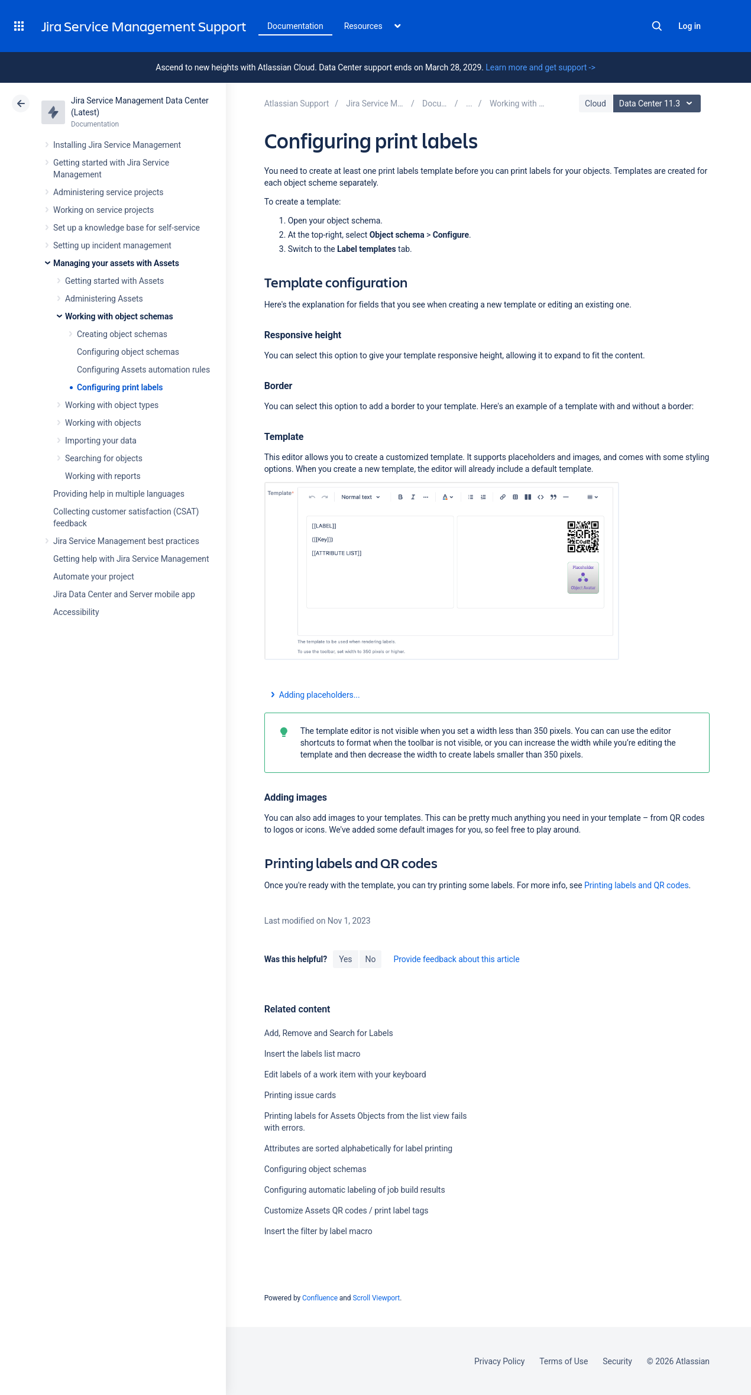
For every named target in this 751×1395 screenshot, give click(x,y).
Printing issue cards (300, 1095)
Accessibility (76, 612)
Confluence (320, 1298)
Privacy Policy (499, 1361)
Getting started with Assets (114, 281)
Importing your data (101, 440)
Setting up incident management (112, 245)
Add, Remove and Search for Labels (328, 1033)
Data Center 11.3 (658, 103)
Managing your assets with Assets (116, 263)
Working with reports (103, 476)
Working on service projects (103, 210)
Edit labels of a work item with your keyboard (345, 1074)
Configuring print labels (120, 387)
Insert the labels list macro (312, 1054)
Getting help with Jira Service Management (131, 559)
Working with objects (103, 423)
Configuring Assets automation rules (143, 369)
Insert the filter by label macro (318, 1231)
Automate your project (93, 576)
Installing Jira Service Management (117, 145)
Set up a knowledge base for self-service (126, 227)
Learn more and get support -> (540, 67)
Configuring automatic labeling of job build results (354, 1190)
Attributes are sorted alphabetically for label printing (358, 1148)
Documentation (295, 26)
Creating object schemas (122, 334)
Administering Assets (104, 298)
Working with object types (111, 405)
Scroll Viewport (376, 1298)
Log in (689, 26)
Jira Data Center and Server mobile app (124, 594)
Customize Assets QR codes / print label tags (346, 1210)
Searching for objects (104, 458)
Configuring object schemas (128, 352)
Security (617, 1361)
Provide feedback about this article (456, 959)
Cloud (595, 103)
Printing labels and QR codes (636, 885)
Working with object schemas (119, 316)
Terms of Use (563, 1361)
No (370, 959)
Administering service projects (108, 192)
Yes (345, 959)
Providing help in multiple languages (118, 494)
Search (657, 26)
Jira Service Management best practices (126, 541)
